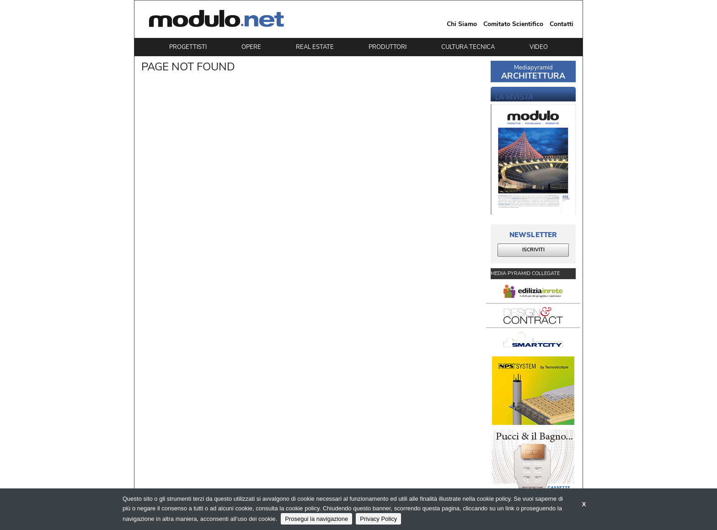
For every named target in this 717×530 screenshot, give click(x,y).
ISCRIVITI (533, 249)
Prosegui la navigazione (316, 518)
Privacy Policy (378, 518)
